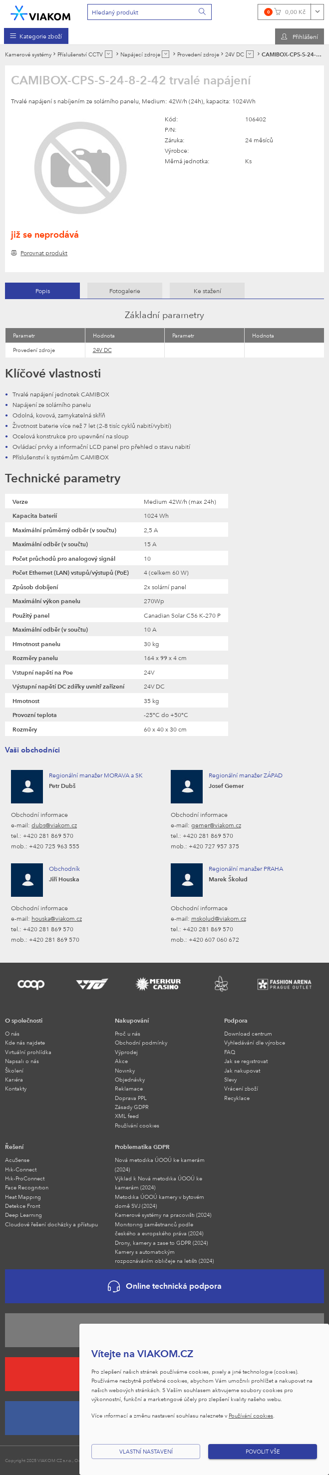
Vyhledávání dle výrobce (254, 1042)
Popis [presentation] (42, 291)
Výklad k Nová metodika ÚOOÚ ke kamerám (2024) (158, 1182)
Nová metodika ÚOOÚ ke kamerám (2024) (160, 1164)
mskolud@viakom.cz (218, 918)
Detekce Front (22, 1205)
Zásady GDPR (132, 1106)
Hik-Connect (20, 1169)
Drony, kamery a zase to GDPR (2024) (161, 1242)
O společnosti (23, 1020)
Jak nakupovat (242, 1070)
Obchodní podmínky (141, 1042)
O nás (12, 1033)
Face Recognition (26, 1187)
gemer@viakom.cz (216, 825)
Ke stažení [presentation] (207, 291)
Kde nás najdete (25, 1042)
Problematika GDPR (142, 1146)
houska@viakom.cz (56, 918)
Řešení (14, 1146)
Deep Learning (23, 1214)
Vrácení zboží (241, 1088)
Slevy (230, 1079)
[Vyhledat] (202, 12)
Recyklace (237, 1098)
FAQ (229, 1052)
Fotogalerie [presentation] (124, 291)
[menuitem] (36, 36)
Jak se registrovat (246, 1061)
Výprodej (126, 1052)
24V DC (102, 350)
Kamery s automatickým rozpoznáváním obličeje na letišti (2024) (164, 1256)
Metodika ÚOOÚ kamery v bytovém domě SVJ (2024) (159, 1201)
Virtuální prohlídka (28, 1052)
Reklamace (129, 1088)
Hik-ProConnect (24, 1178)
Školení (14, 1070)
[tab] (42, 291)
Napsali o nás (22, 1061)
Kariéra (14, 1079)
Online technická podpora (165, 1286)
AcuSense (17, 1159)
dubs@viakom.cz (54, 825)
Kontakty (15, 1088)
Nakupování (132, 1020)
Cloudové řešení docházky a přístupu (51, 1224)
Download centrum (248, 1033)
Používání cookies (137, 1125)
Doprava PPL (131, 1098)
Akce (121, 1061)
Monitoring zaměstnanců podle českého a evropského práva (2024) (159, 1228)
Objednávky (130, 1079)
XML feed (127, 1115)
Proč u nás (127, 1033)
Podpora (236, 1020)
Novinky (125, 1070)
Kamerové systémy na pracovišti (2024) (163, 1214)
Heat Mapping (23, 1196)
